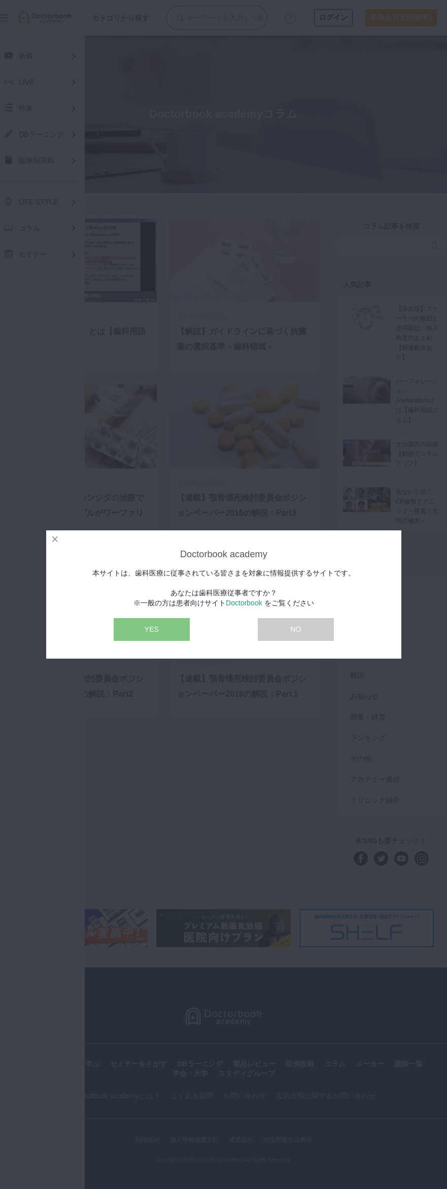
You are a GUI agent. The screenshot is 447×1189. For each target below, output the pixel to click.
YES (152, 629)
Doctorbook (244, 603)
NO (295, 629)
